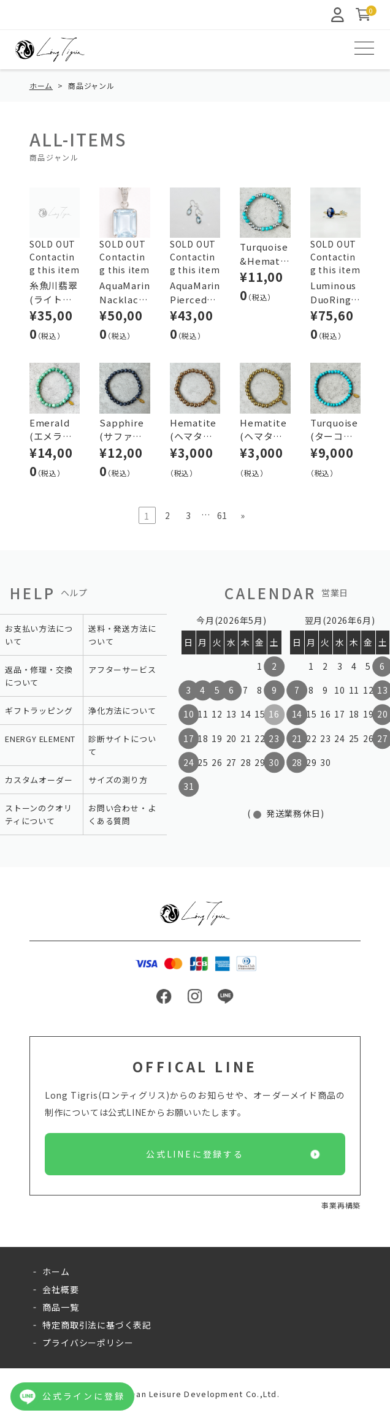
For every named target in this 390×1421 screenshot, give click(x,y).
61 (222, 517)
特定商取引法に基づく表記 (96, 1327)
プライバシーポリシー (87, 1344)
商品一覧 (60, 1309)
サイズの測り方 (118, 781)
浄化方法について (122, 712)
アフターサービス (122, 671)
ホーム (41, 87)
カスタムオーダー (38, 781)
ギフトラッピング (38, 712)
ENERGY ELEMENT (40, 740)
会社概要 (60, 1291)
